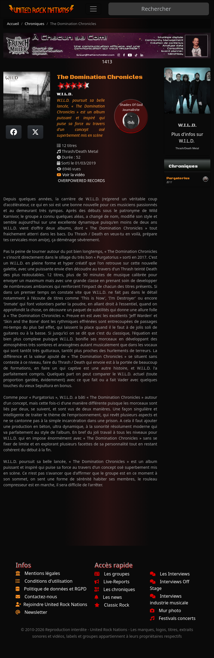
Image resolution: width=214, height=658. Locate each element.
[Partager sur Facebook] (14, 132)
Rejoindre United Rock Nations (55, 604)
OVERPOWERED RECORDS (81, 180)
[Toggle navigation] (93, 8)
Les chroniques (114, 589)
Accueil (13, 23)
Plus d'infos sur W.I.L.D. (187, 137)
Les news (108, 597)
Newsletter (36, 612)
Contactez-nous (41, 597)
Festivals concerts (173, 618)
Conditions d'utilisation (48, 581)
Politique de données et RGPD (55, 589)
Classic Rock (111, 605)
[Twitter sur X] (35, 132)
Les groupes (111, 574)
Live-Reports (111, 582)
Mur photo (165, 610)
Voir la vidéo (71, 174)
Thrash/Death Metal (187, 148)
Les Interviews (170, 574)
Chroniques (34, 23)
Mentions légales (42, 573)
